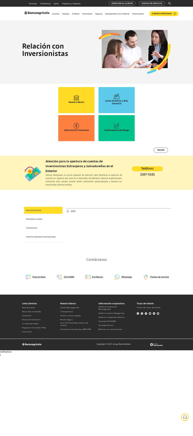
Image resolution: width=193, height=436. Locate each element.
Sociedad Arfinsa (106, 325)
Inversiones (87, 13)
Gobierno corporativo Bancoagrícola (108, 308)
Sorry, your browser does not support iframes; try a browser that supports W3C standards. (20, 366)
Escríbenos (94, 276)
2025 (73, 211)
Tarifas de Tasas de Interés (149, 307)
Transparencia (66, 311)
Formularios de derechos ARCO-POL (75, 329)
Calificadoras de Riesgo (116, 130)
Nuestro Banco (76, 102)
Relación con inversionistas (110, 329)
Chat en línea (35, 277)
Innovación (26, 315)
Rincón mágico (66, 319)
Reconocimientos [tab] (33, 210)
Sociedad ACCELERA (107, 321)
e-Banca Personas (164, 13)
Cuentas (55, 13)
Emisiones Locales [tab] (34, 219)
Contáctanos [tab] (31, 228)
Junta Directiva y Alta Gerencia (116, 102)
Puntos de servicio (152, 3)
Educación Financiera (31, 319)
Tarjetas (65, 13)
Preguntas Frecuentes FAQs (34, 328)
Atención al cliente (122, 3)
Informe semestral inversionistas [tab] (41, 236)
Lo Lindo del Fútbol (30, 324)
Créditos (75, 13)
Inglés (160, 150)
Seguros (98, 13)
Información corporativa (112, 304)
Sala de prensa (28, 307)
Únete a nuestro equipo (70, 315)
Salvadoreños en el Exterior (117, 13)
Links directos (29, 304)
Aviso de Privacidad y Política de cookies (74, 324)
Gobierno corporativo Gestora (112, 317)
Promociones (138, 13)
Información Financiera (76, 130)
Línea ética (27, 332)
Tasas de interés (145, 304)
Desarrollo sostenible (31, 311)
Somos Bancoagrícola (69, 307)
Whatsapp (126, 276)
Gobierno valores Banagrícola (112, 313)
